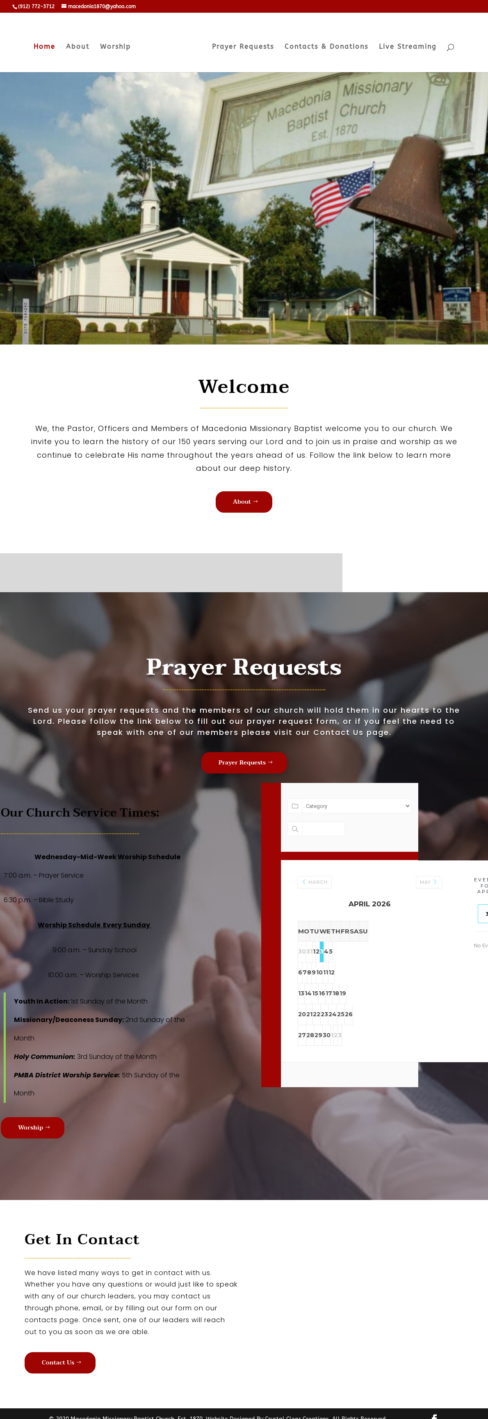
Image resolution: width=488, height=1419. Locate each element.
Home (47, 45)
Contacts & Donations (324, 45)
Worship (118, 45)
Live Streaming (405, 45)
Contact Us (58, 1362)
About (80, 45)
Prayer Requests (240, 45)
